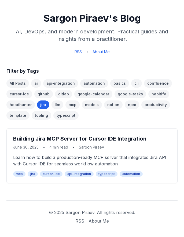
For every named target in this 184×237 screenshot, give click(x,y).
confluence (158, 83)
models (92, 104)
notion (113, 104)
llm (57, 104)
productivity (156, 104)
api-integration (60, 83)
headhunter (21, 104)
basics (119, 83)
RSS (78, 51)
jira (43, 104)
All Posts (18, 83)
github (44, 94)
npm (132, 104)
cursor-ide (19, 94)
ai (36, 83)
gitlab (63, 94)
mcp (72, 104)
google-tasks (130, 94)
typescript (66, 115)
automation (94, 83)
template (18, 115)
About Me (101, 51)
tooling (41, 115)
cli (136, 83)
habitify (159, 94)
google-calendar (93, 94)
